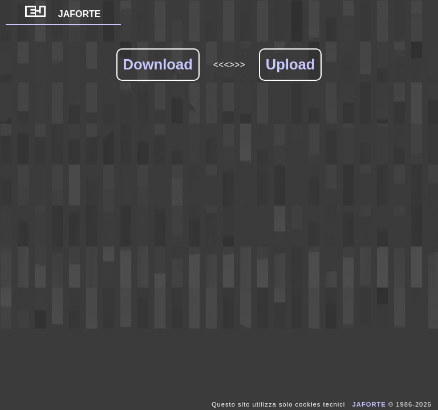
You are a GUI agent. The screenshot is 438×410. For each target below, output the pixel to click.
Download (158, 64)
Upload (290, 64)
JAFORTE (63, 14)
